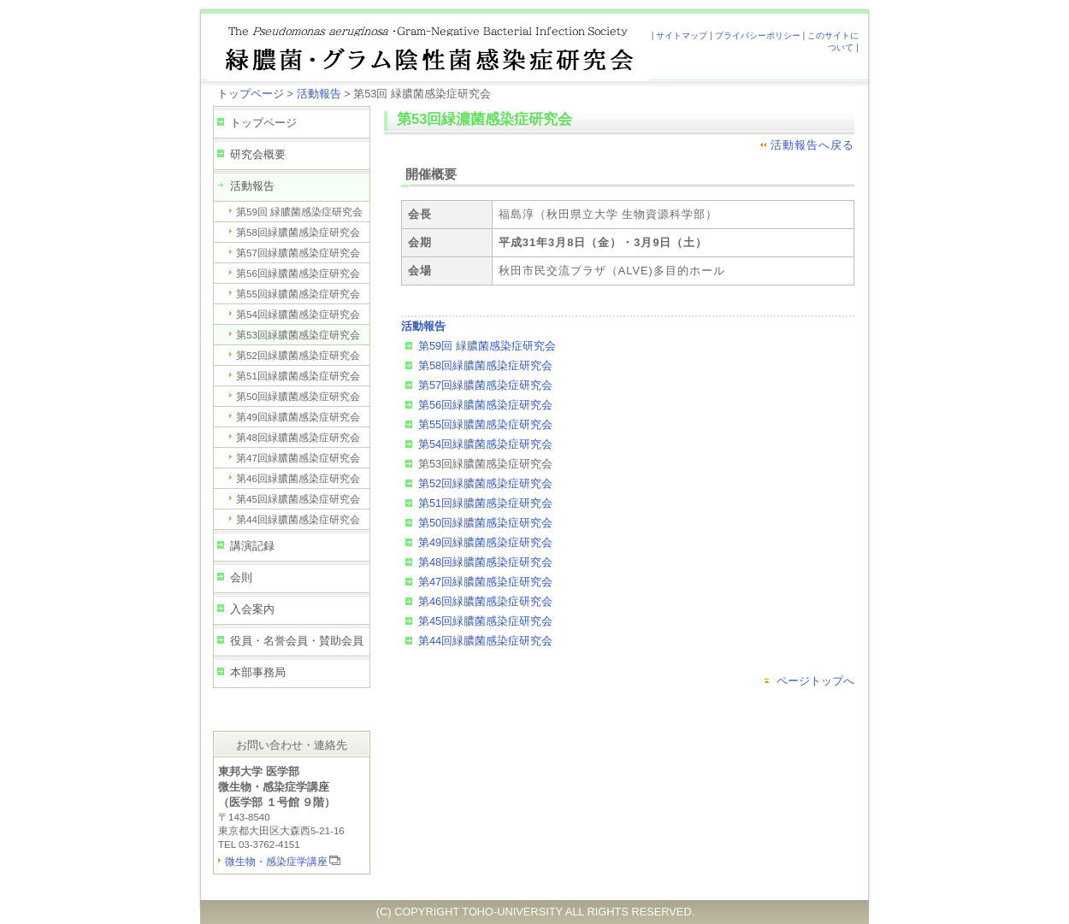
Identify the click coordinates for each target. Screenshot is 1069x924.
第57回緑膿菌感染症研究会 (298, 253)
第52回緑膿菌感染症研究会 (298, 355)
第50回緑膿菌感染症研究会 (298, 396)
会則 (241, 577)
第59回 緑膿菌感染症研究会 (299, 212)
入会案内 (252, 609)
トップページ (250, 93)
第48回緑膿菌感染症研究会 (298, 438)
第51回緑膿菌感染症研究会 (298, 376)
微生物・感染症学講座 (276, 861)
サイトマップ (681, 35)
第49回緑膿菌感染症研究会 (298, 417)
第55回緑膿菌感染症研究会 (298, 294)
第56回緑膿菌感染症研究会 (298, 273)
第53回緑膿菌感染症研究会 (298, 335)
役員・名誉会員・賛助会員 (296, 640)
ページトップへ (815, 680)
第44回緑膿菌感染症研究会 (298, 520)
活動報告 (319, 93)
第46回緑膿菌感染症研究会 (298, 479)
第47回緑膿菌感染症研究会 (298, 458)
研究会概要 (258, 154)
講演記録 (252, 545)
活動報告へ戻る (812, 144)
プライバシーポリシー (757, 35)
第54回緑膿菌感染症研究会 (298, 314)
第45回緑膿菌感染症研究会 (298, 499)
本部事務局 (258, 672)
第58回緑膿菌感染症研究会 (298, 232)
